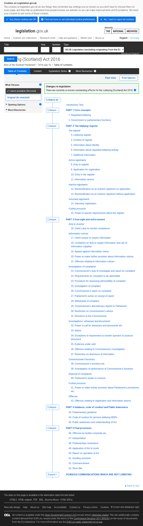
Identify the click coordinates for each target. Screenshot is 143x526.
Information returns (84, 179)
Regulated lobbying (81, 115)
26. (72, 291)
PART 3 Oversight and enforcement (85, 219)
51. (70, 458)
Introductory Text (74, 105)
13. (72, 194)
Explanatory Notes (58, 71)
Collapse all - (53, 99)
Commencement (80, 463)
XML (41, 499)
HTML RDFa (66, 499)
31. (72, 316)
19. (72, 251)
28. (72, 301)
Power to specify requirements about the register (99, 213)
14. (72, 203)
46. (70, 433)
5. (72, 145)
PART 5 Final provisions (79, 428)
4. (72, 140)
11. (72, 179)
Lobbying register (82, 135)
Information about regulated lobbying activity (95, 150)
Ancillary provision (81, 458)
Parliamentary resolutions (85, 443)
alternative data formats (56, 495)
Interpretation (79, 438)
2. (70, 120)
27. (72, 296)
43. (70, 412)
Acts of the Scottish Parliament (19, 65)
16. (72, 228)
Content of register (82, 140)
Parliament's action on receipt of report (94, 296)
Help (25, 507)
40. (72, 378)
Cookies (104, 507)
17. (72, 238)
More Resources (84, 71)
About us (34, 507)
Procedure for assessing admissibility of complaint (100, 281)
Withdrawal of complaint (87, 301)
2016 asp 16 (44, 65)
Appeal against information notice (92, 251)
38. (72, 363)
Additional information (84, 155)
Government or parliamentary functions (91, 120)
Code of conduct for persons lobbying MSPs (94, 417)
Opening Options (15, 104)
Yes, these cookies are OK (22, 19)
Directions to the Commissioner (91, 316)
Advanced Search (130, 53)
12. (72, 189)
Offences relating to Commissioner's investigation (100, 349)
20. (72, 256)
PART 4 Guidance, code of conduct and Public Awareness (97, 407)
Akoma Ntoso (52, 499)
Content (38, 71)
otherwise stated (100, 515)
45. (70, 422)
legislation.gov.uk (26, 30)
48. (70, 443)
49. (70, 448)
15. (72, 213)
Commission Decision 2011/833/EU (92, 518)
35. (72, 344)
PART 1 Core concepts (78, 110)
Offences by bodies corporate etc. (89, 433)
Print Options (129, 78)
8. (72, 164)
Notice (78, 330)
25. (72, 286)
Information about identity (86, 145)
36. (72, 349)
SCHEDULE (72, 474)
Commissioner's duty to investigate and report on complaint (105, 271)
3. (72, 135)
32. (72, 325)
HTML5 (13, 499)
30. (72, 311)
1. (70, 115)
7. (72, 155)
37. (72, 354)
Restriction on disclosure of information (94, 354)
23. (72, 276)
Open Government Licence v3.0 (61, 515)
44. (70, 417)
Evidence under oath (85, 344)
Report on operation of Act (85, 453)
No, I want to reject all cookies (119, 19)
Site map (46, 507)
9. (72, 169)
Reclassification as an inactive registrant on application (102, 189)
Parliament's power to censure (90, 378)
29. (72, 306)
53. (70, 468)
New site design (12, 507)
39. (72, 369)
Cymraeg (134, 38)
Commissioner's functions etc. (90, 363)
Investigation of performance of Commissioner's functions (104, 369)
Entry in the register (85, 174)
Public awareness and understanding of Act (94, 422)
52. (70, 463)
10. (72, 174)
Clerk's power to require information (93, 238)
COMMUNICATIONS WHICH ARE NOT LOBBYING (105, 474)
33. (72, 330)
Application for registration (86, 169)
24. (72, 281)
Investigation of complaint (88, 286)
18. (72, 243)
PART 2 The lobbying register (82, 126)
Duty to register (81, 164)
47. (70, 438)
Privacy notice (90, 507)
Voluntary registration (85, 203)
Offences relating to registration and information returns (103, 401)
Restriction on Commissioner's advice (94, 311)
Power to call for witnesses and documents (99, 325)
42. (72, 401)
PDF (35, 499)
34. (72, 335)
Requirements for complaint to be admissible (97, 276)
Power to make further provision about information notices (104, 256)
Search (10, 58)
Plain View (110, 78)
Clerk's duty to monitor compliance (92, 228)
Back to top (133, 485)
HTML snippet (25, 499)
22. (72, 271)
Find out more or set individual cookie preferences (70, 19)
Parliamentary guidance (84, 412)
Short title (77, 468)
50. (70, 453)
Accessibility (60, 507)
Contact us (74, 507)
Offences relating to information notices (95, 261)
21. (72, 261)
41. (72, 387)
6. (72, 150)
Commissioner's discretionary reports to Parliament (101, 306)
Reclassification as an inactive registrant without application (105, 194)
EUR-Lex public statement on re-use (84, 522)
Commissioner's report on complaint (93, 291)
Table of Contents (17, 71)
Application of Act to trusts (85, 448)
